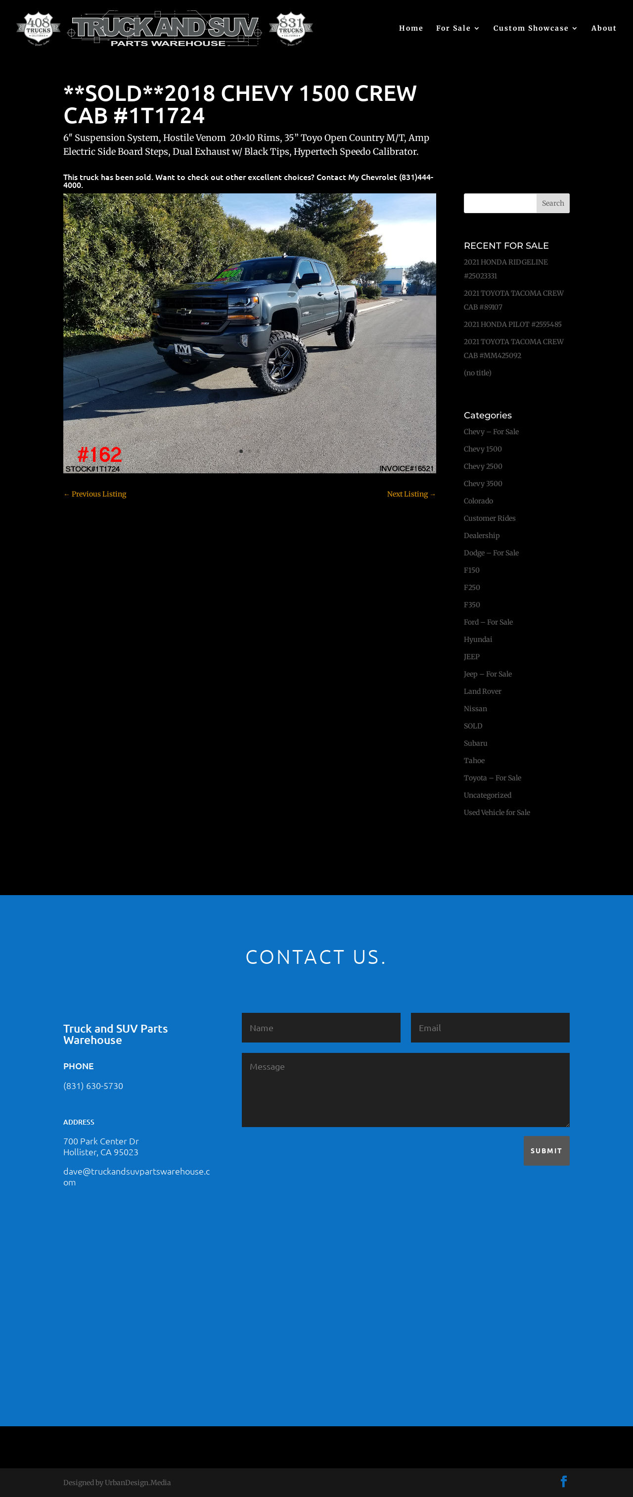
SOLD (468, 726)
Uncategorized (482, 795)
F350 (467, 604)
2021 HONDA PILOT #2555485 (508, 324)
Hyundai (473, 639)
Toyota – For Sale (487, 777)
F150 (467, 570)
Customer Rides (485, 518)
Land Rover (478, 691)
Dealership (477, 535)
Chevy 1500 (478, 449)
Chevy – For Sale (486, 431)
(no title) (473, 372)
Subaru (471, 743)
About (604, 29)
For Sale (453, 29)
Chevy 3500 (478, 483)
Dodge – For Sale (486, 552)
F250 (467, 587)
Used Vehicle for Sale (492, 812)
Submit (547, 1150)
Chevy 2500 (478, 466)
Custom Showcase (531, 29)
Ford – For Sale (483, 622)
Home (411, 29)
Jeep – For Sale (483, 674)
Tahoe (469, 760)
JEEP (467, 656)
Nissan (470, 708)
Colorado (473, 501)
